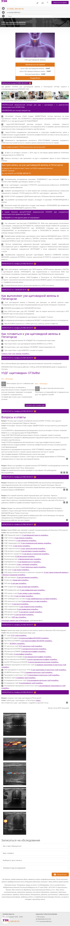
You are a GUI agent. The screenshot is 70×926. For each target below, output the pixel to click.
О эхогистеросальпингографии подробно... (42, 660)
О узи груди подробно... (21, 570)
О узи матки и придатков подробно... (35, 554)
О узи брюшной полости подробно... (35, 535)
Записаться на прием (35, 65)
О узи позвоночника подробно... (31, 607)
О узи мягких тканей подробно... (31, 612)
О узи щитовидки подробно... (27, 578)
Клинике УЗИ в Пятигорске (55, 631)
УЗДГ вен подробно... (19, 617)
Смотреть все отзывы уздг (35, 406)
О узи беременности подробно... (29, 562)
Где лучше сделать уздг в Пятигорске (15, 621)
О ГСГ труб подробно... (19, 636)
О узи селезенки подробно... (26, 541)
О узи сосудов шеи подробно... (28, 587)
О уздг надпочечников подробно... (33, 549)
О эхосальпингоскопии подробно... (34, 649)
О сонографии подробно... (23, 654)
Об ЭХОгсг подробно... (17, 644)
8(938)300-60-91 (22, 290)
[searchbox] (35, 868)
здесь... (38, 701)
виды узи (31, 533)
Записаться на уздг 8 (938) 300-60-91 (16, 83)
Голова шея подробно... (21, 580)
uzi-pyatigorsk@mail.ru (13, 13)
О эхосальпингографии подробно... (33, 652)
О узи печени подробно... (23, 538)
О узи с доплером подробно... (27, 565)
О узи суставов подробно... (24, 596)
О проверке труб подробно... (25, 678)
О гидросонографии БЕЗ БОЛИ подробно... (34, 638)
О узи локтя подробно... (20, 604)
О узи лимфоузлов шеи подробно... (32, 590)
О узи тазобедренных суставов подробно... (41, 599)
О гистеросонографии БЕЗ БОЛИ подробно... (36, 641)
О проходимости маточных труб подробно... (43, 675)
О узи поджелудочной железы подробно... (36, 543)
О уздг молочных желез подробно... (33, 567)
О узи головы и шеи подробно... (29, 594)
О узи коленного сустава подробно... (34, 602)
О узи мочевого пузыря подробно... (33, 551)
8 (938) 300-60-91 (24, 173)
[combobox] (35, 868)
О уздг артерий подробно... (24, 615)
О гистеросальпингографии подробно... (37, 657)
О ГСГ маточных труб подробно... (31, 646)
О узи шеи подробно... (19, 584)
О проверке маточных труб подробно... (38, 673)
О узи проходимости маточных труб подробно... (49, 670)
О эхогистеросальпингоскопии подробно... (43, 662)
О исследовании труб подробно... (31, 683)
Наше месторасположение (46, 914)
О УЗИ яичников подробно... (25, 557)
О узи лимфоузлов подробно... (28, 610)
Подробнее (35, 78)
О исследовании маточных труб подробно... (43, 681)
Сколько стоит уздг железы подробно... (15, 354)
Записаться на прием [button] (60, 2)
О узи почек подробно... (21, 546)
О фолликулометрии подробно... (30, 559)
